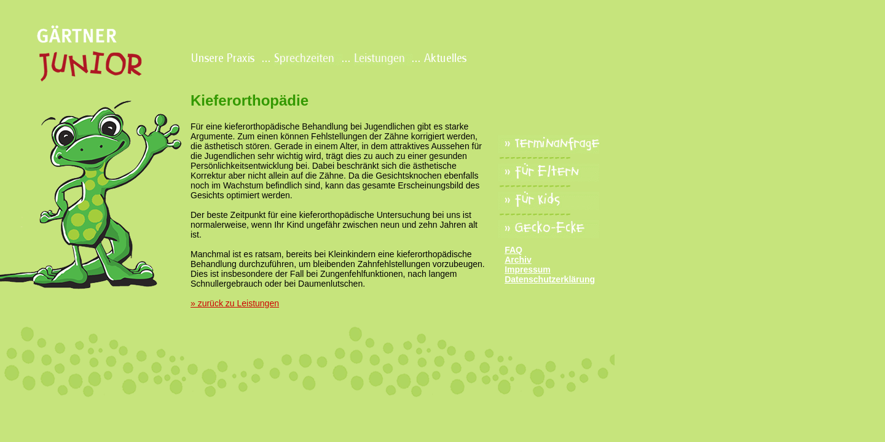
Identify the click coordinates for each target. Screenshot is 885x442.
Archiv (518, 260)
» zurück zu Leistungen (235, 303)
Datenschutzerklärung (550, 279)
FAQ (513, 250)
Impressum (528, 269)
